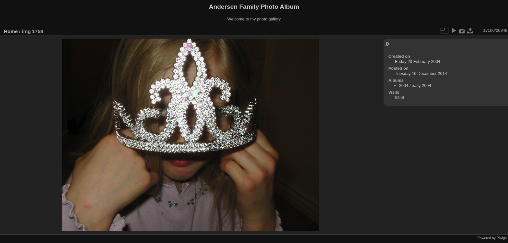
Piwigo (502, 238)
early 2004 (421, 85)
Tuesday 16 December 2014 (421, 73)
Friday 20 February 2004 (417, 61)
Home (11, 31)
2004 (403, 85)
